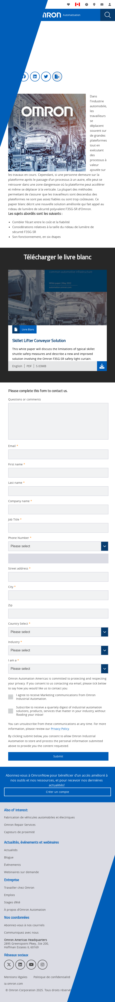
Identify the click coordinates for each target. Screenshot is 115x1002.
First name (16, 464)
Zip (10, 605)
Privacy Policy (60, 729)
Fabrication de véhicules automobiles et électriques (39, 817)
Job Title (15, 519)
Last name (16, 483)
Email (13, 446)
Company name (20, 501)
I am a (13, 660)
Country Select (19, 623)
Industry (15, 642)
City (12, 587)
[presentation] (7, 15)
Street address (19, 568)
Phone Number (19, 538)
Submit (35, 756)
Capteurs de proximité (19, 832)
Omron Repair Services (20, 825)
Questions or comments (24, 399)
